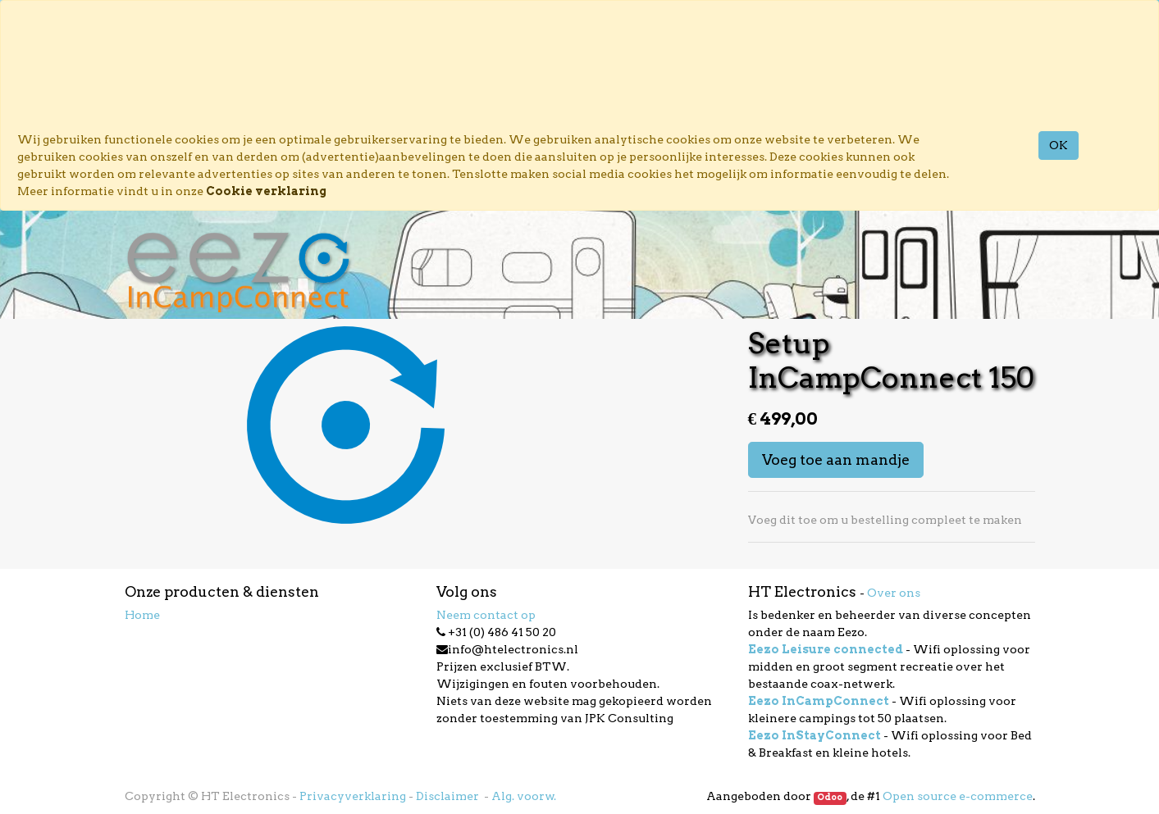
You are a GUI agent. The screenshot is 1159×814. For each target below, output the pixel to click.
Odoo (829, 797)
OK (1058, 145)
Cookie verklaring (266, 191)
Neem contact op (486, 614)
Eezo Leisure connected (825, 649)
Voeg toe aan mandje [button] (836, 459)
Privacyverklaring (352, 796)
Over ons (893, 592)
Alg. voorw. (523, 796)
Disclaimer (448, 796)
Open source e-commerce (958, 796)
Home (142, 614)
